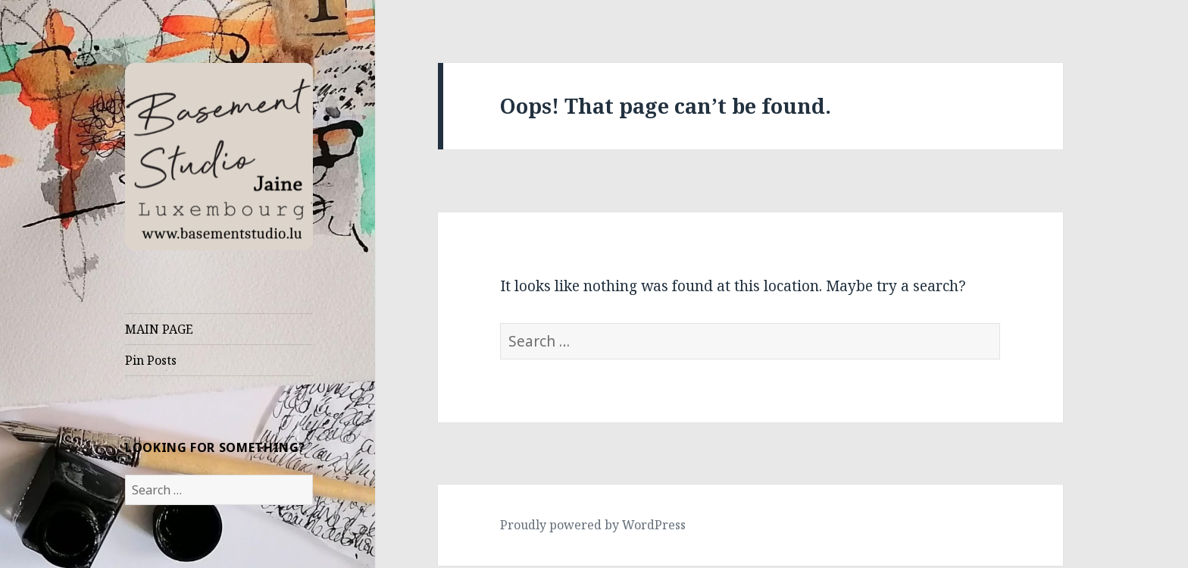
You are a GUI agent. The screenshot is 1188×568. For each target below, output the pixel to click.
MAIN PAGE (159, 329)
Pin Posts (151, 360)
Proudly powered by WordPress (593, 524)
